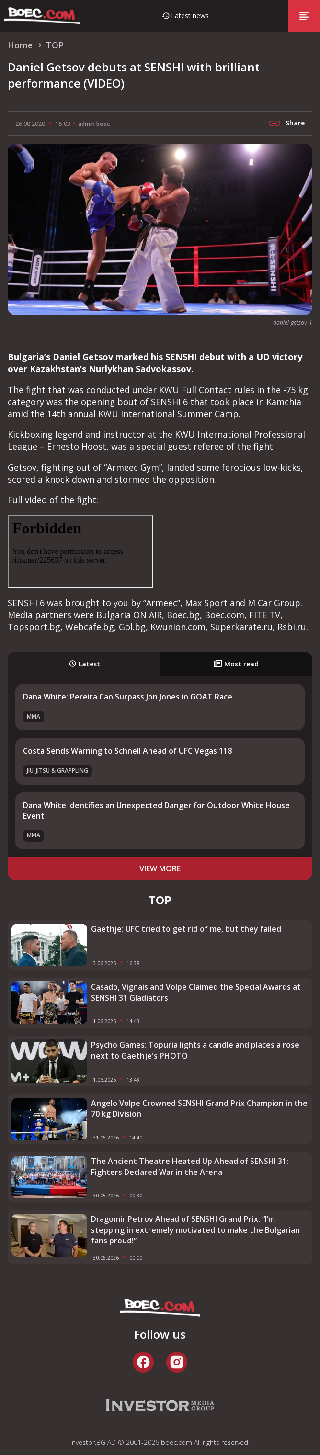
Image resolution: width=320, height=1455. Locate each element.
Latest (84, 663)
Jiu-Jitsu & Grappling (57, 771)
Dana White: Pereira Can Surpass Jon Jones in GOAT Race (127, 696)
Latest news (190, 15)
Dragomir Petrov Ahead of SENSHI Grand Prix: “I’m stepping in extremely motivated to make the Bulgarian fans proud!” (195, 1230)
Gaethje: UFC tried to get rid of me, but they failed (186, 929)
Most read (236, 663)
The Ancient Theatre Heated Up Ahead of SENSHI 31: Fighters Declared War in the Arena (189, 1166)
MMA (33, 716)
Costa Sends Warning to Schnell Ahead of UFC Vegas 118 (127, 750)
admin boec (94, 124)
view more (160, 868)
